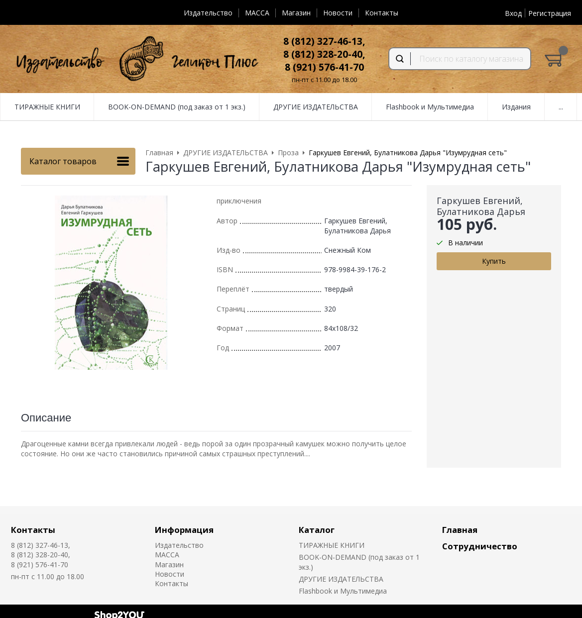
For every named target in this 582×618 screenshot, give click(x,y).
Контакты (381, 12)
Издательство (208, 12)
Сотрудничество (479, 546)
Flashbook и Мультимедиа (430, 106)
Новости (337, 12)
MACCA (257, 12)
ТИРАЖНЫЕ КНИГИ (47, 106)
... (561, 106)
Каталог (317, 529)
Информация (184, 529)
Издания (516, 106)
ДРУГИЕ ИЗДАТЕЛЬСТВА (315, 106)
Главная (459, 529)
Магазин (296, 12)
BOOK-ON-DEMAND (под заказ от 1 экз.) (176, 106)
